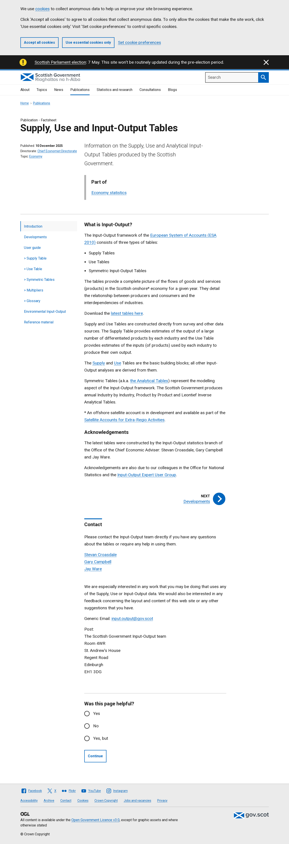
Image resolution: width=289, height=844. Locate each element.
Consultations (150, 90)
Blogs (172, 90)
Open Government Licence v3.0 (95, 820)
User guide (32, 248)
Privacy (162, 800)
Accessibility (29, 800)
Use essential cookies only (88, 42)
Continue (95, 756)
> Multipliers (33, 290)
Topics (42, 90)
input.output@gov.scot (132, 618)
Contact (65, 800)
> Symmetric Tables (39, 279)
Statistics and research (114, 90)
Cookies (82, 800)
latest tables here (127, 313)
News (58, 90)
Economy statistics (109, 192)
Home (24, 103)
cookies (42, 8)
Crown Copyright (106, 800)
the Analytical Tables (149, 380)
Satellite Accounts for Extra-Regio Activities (124, 419)
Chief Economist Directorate (57, 151)
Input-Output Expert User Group (146, 474)
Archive (49, 800)
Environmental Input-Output (45, 311)
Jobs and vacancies (137, 800)
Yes (96, 713)
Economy (35, 156)
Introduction (33, 226)
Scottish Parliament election (60, 62)
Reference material (38, 322)
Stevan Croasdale (100, 554)
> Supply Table (35, 258)
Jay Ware (93, 568)
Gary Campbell (97, 561)
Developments (35, 237)
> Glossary (32, 301)
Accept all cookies (39, 42)
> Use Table (33, 269)
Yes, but (100, 738)
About (24, 90)
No (96, 725)
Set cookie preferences (139, 42)
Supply (98, 363)
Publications (80, 90)
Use (117, 363)
